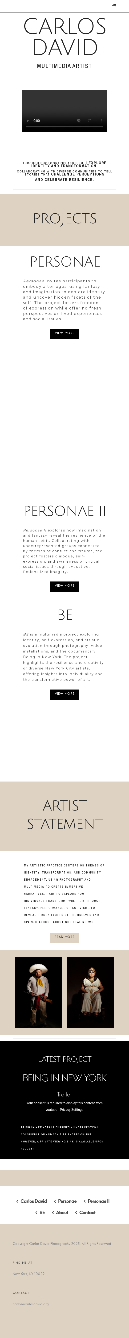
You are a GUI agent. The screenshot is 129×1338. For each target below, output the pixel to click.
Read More (64, 938)
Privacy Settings (71, 1110)
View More (64, 334)
